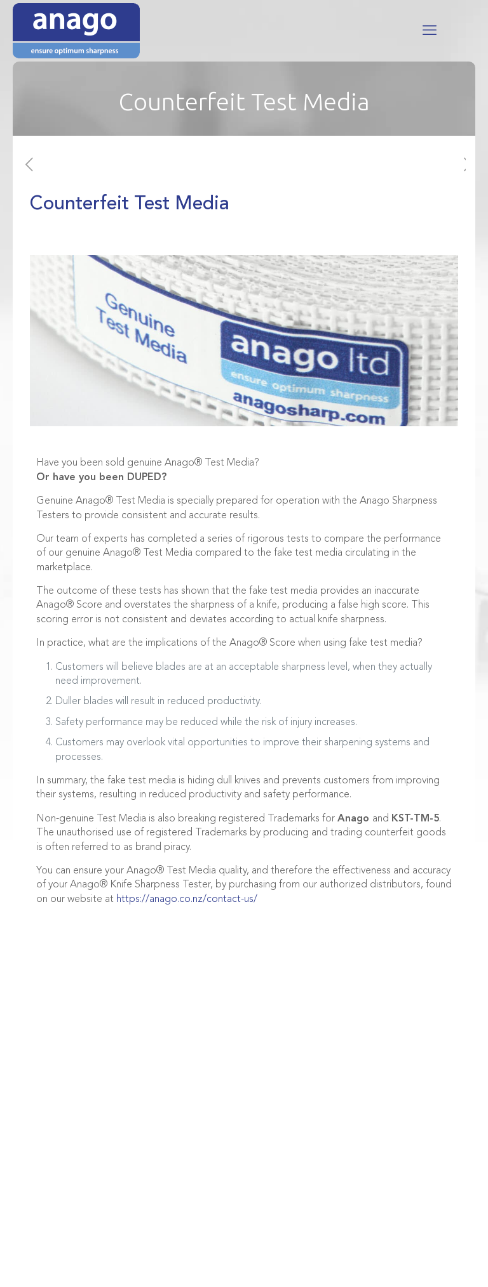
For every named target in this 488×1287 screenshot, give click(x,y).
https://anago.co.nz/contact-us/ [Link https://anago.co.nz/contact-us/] (186, 899)
